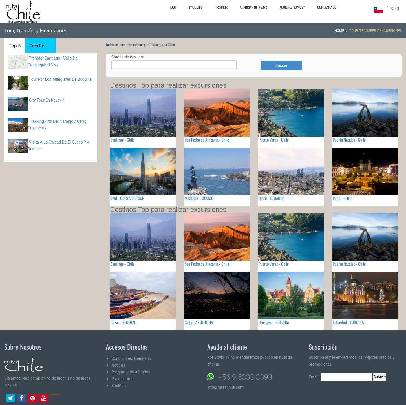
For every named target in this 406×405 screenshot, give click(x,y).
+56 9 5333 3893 (245, 377)
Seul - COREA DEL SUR (127, 198)
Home (339, 31)
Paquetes (195, 7)
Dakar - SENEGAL (123, 322)
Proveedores (122, 379)
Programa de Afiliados (130, 372)
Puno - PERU (342, 198)
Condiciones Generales (131, 358)
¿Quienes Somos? (292, 7)
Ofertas (37, 46)
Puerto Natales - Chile (349, 140)
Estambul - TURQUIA (348, 322)
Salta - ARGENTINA (199, 322)
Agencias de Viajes (253, 7)
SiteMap (118, 385)
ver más (11, 385)
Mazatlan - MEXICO (199, 198)
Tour (173, 7)
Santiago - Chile (122, 140)
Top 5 (15, 46)
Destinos (221, 7)
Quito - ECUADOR (272, 198)
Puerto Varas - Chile (274, 140)
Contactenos (326, 7)
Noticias (118, 365)
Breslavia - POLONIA (274, 322)
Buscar (281, 65)
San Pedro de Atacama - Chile (207, 140)
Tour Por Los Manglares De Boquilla (60, 79)
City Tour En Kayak (45, 100)
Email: (340, 377)
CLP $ (395, 8)
